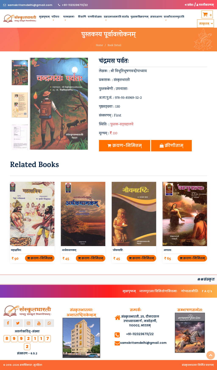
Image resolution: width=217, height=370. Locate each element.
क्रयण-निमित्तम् (124, 145)
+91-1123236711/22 (75, 5)
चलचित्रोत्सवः (95, 16)
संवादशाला (156, 16)
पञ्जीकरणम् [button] (205, 5)
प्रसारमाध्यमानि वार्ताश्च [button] (116, 16)
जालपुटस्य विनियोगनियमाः (158, 291)
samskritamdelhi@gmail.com (30, 5)
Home (99, 46)
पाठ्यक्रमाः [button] (69, 16)
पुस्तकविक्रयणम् (140, 16)
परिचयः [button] (55, 16)
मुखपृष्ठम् (44, 16)
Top (210, 355)
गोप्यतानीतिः (190, 291)
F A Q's (207, 291)
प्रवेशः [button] (189, 5)
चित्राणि (82, 16)
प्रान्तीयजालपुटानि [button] (174, 16)
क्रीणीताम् (171, 145)
